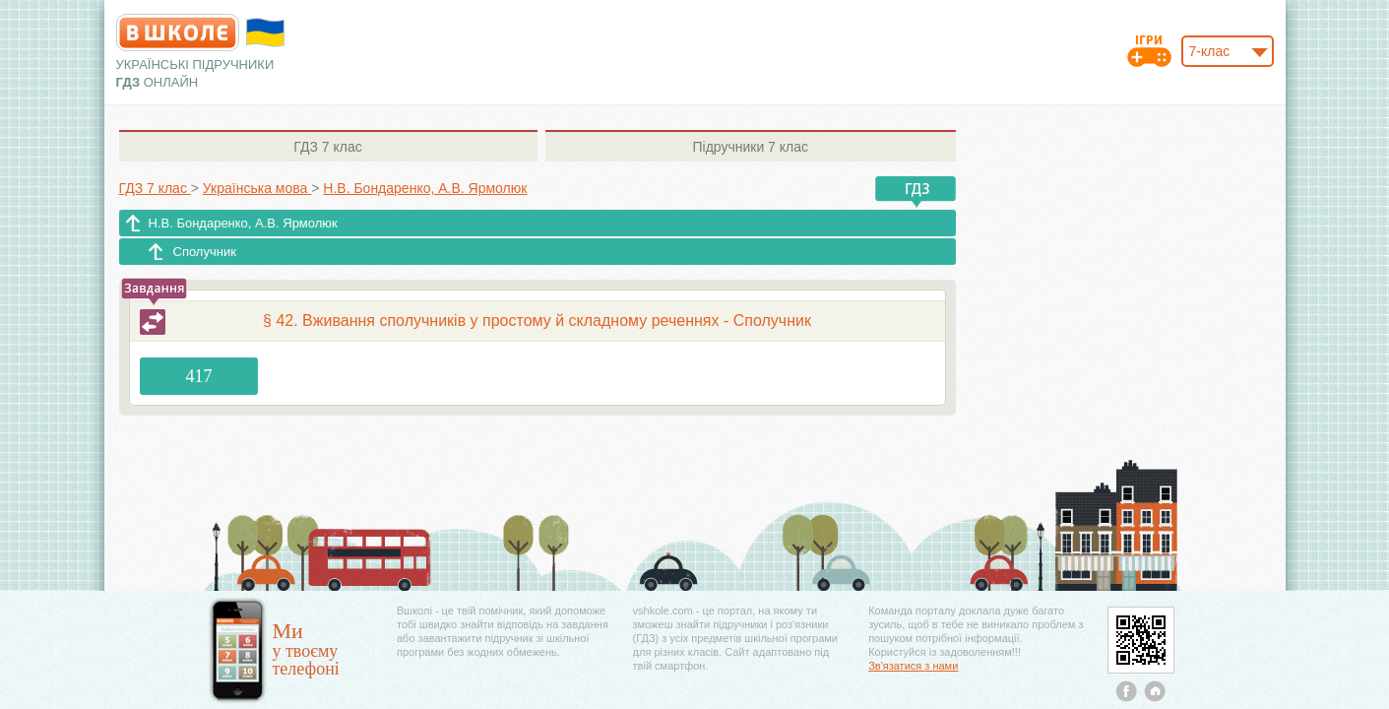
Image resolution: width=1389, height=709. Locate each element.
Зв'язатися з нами (913, 666)
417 (199, 376)
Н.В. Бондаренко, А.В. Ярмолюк (243, 223)
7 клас (327, 147)
